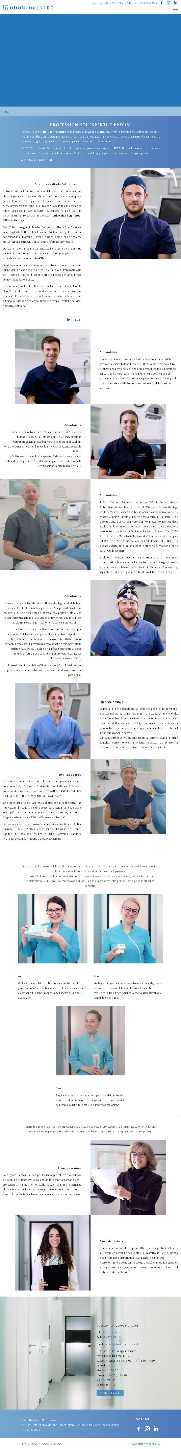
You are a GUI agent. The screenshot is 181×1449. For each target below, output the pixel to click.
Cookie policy (51, 1446)
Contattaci (110, 1393)
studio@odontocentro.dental (121, 1376)
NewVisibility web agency (145, 1446)
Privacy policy (30, 1446)
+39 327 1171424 (111, 1369)
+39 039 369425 (148, 2)
